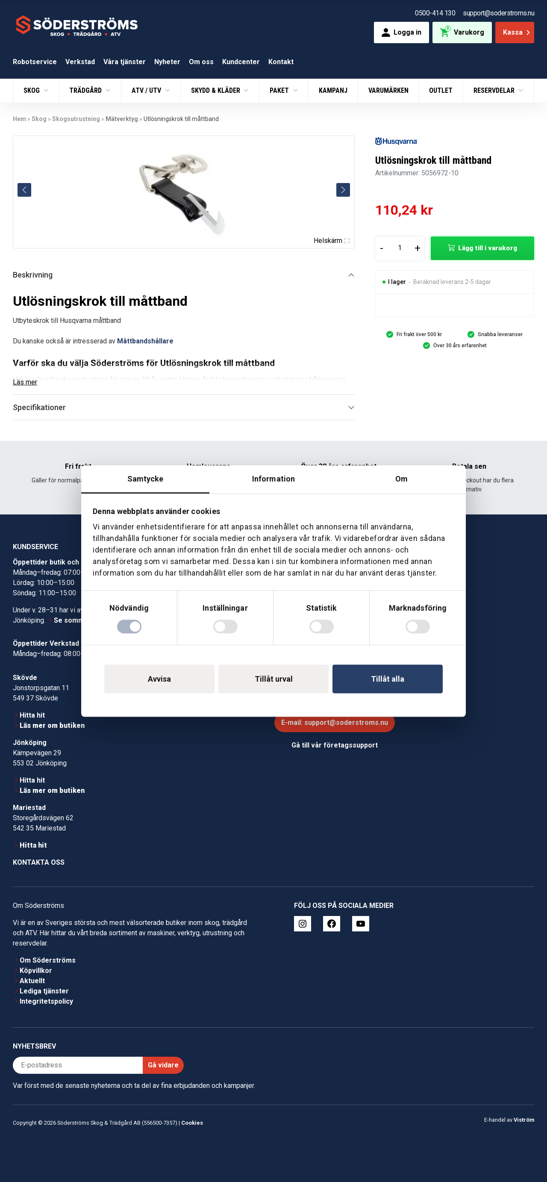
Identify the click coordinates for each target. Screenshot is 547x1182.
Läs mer (25, 382)
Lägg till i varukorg (487, 248)
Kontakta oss (39, 862)
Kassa (517, 32)
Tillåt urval (274, 678)
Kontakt (281, 62)
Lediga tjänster (44, 991)
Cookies (192, 1123)
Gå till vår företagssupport (334, 745)
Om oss (201, 62)
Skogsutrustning (76, 118)
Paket (280, 90)
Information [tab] (273, 478)
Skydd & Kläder (216, 90)
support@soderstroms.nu (498, 13)
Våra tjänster (124, 62)
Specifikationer (39, 407)
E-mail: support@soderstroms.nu (334, 722)
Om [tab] (401, 478)
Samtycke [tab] (145, 478)
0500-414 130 (435, 13)
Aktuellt (32, 981)
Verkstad (80, 62)
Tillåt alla (387, 678)
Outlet (441, 90)
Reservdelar (494, 90)
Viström (524, 1120)
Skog (32, 90)
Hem (19, 118)
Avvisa (159, 678)
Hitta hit (32, 715)
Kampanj (333, 90)
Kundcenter (241, 62)
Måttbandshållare (145, 341)
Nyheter (167, 62)
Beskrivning (33, 274)
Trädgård (86, 90)
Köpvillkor (36, 970)
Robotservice (35, 62)
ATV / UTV (147, 90)
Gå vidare (163, 1065)
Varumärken (388, 90)
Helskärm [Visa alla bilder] (332, 240)
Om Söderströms (48, 960)
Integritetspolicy (46, 1001)
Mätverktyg (122, 118)
